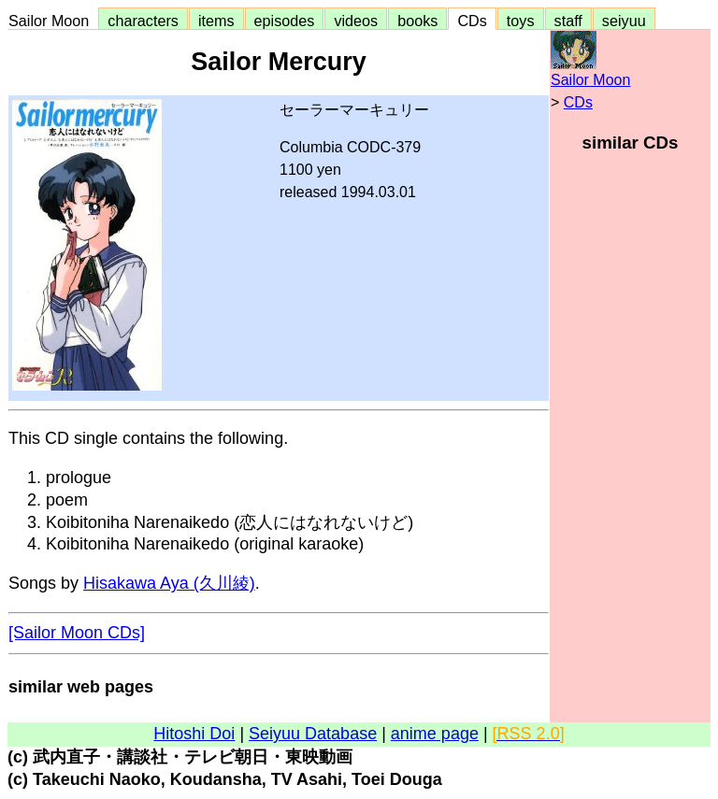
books (417, 20)
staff (568, 20)
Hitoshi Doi (194, 733)
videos (355, 20)
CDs (472, 20)
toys (520, 20)
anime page (435, 733)
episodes (284, 20)
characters (143, 20)
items (216, 20)
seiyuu (624, 20)
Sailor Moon (52, 20)
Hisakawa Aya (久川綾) (169, 583)
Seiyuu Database (313, 733)
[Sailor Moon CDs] (76, 632)
